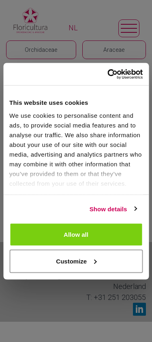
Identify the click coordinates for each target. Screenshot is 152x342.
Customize (76, 260)
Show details (108, 208)
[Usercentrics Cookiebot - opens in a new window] (108, 74)
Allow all (76, 234)
